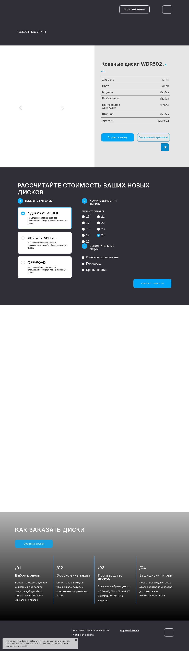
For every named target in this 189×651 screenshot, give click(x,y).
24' (101, 235)
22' (101, 223)
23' (101, 229)
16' (86, 216)
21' (101, 216)
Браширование (94, 270)
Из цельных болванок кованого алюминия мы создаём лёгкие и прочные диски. (44, 218)
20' (86, 241)
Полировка (91, 263)
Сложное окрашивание (100, 257)
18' (86, 229)
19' (86, 235)
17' (86, 223)
